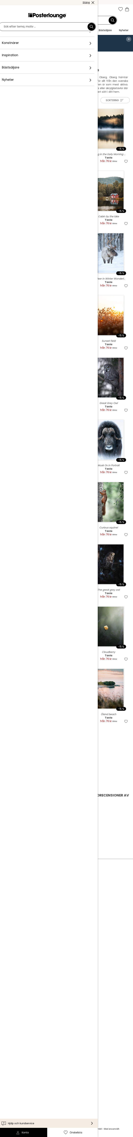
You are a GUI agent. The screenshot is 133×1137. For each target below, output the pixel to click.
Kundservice (43, 1050)
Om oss (40, 885)
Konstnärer (31, 55)
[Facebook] (47, 1103)
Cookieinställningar (48, 929)
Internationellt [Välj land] (46, 1081)
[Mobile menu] (5, 9)
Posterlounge (13, 55)
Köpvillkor (41, 919)
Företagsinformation (49, 934)
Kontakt (40, 1055)
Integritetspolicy (46, 924)
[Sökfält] (65, 20)
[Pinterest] (57, 1103)
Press (38, 905)
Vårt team (42, 891)
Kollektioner (43, 896)
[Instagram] (37, 1103)
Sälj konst (41, 910)
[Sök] (112, 20)
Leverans (41, 1061)
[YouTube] (67, 1103)
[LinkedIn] (77, 1103)
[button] (13, 9)
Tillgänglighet (44, 1066)
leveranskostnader (48, 1128)
